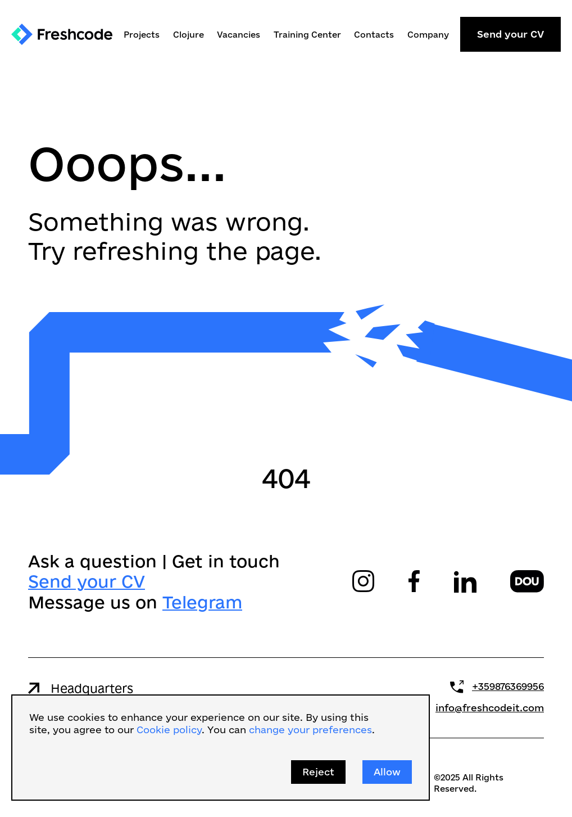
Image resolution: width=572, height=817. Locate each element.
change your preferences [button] (310, 729)
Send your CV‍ (86, 581)
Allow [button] (387, 771)
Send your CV (510, 34)
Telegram (202, 601)
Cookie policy (169, 729)
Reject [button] (318, 771)
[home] (61, 34)
